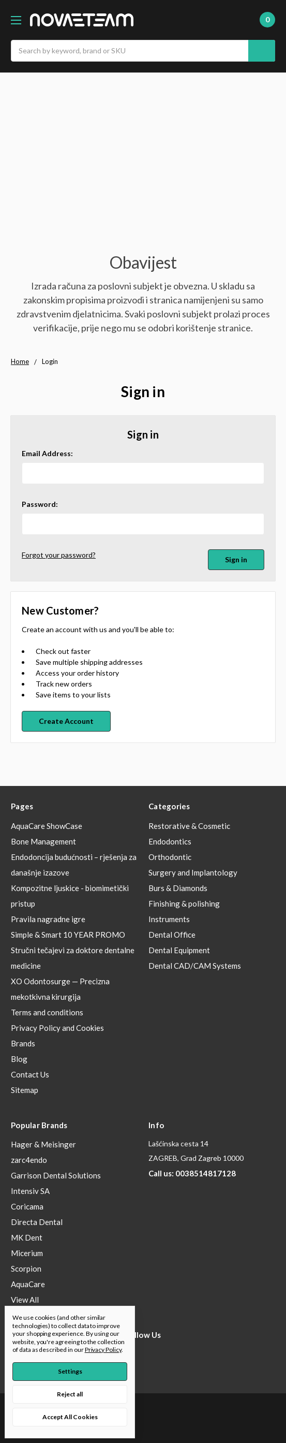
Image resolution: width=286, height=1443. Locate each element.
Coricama (27, 1206)
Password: (40, 504)
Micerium (27, 1253)
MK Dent (26, 1237)
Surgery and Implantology (192, 872)
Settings (70, 1371)
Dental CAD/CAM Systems (194, 965)
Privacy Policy (103, 1349)
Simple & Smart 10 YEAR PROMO (68, 934)
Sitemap (24, 1090)
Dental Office (171, 934)
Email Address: (47, 453)
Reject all (70, 1394)
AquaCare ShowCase (46, 825)
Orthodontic (169, 857)
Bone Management (43, 841)
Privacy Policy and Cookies (57, 1027)
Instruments (169, 919)
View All (25, 1299)
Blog (19, 1058)
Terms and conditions (47, 1012)
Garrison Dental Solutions (56, 1175)
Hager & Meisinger (43, 1144)
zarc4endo (29, 1159)
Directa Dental (37, 1222)
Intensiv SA (30, 1191)
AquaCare (28, 1284)
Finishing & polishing (184, 903)
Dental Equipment (179, 950)
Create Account (66, 721)
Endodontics (169, 841)
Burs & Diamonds (177, 888)
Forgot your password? (59, 554)
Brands (23, 1043)
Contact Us (30, 1074)
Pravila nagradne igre (48, 919)
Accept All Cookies (70, 1417)
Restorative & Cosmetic (189, 825)
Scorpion (26, 1268)
